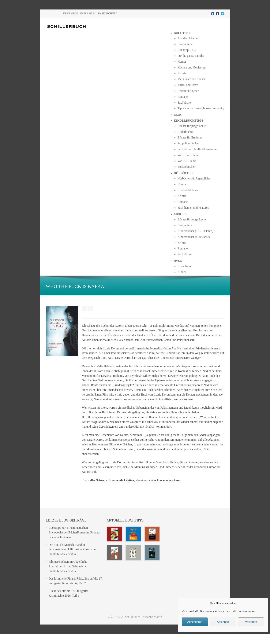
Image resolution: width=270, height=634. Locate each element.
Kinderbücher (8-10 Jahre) (194, 236)
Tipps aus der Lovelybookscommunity (201, 108)
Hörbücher (184, 173)
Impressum (88, 13)
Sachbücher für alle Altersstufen (197, 149)
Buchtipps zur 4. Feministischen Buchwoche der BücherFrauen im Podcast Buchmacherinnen (74, 532)
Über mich (70, 13)
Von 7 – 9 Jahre (187, 161)
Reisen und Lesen (188, 90)
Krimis (182, 73)
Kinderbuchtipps (188, 120)
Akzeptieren (194, 621)
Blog (178, 114)
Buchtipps (182, 33)
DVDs (178, 260)
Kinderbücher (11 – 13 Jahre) (195, 231)
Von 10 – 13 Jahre (188, 155)
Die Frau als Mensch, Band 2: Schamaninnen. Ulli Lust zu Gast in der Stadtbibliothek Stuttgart (73, 549)
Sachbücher (185, 102)
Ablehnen (223, 621)
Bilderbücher (185, 131)
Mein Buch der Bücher (191, 79)
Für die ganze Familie (191, 55)
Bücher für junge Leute (192, 125)
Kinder (182, 272)
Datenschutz (107, 13)
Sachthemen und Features (193, 207)
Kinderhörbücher (188, 190)
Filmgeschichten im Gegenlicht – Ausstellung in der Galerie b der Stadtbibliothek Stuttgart (69, 566)
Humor (182, 61)
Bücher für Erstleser (190, 137)
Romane (183, 96)
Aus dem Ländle (188, 38)
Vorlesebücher (186, 166)
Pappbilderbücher (188, 143)
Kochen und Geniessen (192, 67)
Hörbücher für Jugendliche (194, 178)
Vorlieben (251, 621)
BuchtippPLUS (187, 49)
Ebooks (180, 214)
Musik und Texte (188, 85)
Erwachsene (185, 266)
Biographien (185, 44)
